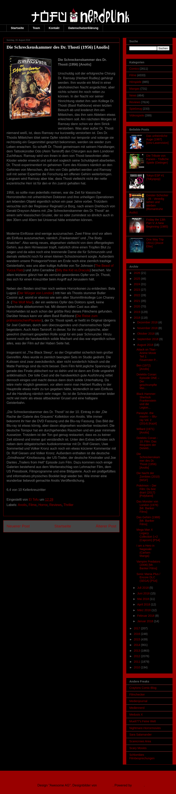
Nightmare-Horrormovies (145, 728)
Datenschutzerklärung (83, 28)
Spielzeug (135, 108)
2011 (137, 661)
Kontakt (54, 28)
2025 (137, 278)
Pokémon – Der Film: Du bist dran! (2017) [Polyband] (146, 490)
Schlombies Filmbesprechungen (142, 756)
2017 (137, 628)
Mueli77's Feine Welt (142, 721)
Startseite (17, 28)
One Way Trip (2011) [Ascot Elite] (155, 243)
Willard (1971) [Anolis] (145, 430)
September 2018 (148, 339)
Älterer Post (106, 526)
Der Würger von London (35, 293)
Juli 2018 (143, 587)
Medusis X (136, 714)
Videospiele (136, 115)
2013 (137, 650)
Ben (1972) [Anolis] (144, 367)
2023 (137, 289)
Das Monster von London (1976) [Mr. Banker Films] (147, 506)
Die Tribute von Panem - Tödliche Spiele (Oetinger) (157, 159)
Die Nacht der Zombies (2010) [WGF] (148, 476)
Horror (42, 505)
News (133, 95)
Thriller (68, 505)
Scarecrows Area (140, 741)
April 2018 (144, 604)
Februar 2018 (146, 615)
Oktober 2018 (146, 333)
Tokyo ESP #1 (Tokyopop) (155, 177)
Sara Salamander (140, 734)
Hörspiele (135, 82)
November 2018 (147, 328)
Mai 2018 (143, 599)
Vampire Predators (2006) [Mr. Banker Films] (148, 565)
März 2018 (144, 610)
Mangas (134, 88)
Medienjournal (138, 701)
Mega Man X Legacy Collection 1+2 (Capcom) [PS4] (148, 535)
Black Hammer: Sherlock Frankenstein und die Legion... (146, 400)
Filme (33, 505)
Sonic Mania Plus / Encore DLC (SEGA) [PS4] (148, 577)
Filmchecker (137, 694)
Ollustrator (105, 785)
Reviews (55, 505)
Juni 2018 (143, 593)
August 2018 (145, 344)
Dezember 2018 (147, 322)
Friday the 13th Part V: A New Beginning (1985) (157, 223)
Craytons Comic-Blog (142, 687)
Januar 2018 (145, 621)
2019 (137, 312)
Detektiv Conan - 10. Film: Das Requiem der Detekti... (147, 443)
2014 (137, 645)
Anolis (22, 505)
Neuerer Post (18, 526)
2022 (137, 295)
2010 (137, 667)
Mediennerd (136, 707)
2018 (137, 317)
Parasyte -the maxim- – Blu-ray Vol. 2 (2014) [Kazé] (147, 418)
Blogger (138, 785)
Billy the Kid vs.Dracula (73, 270)
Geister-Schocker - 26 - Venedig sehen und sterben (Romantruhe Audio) (148, 204)
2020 (137, 306)
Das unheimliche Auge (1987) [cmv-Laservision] (157, 139)
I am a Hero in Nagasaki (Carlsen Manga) (146, 550)
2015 (137, 639)
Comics (134, 68)
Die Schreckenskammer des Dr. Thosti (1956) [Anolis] (148, 460)
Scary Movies (138, 748)
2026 (137, 273)
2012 (137, 656)
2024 (137, 284)
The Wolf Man (22, 302)
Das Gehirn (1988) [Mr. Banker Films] (148, 521)
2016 (137, 633)
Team (36, 28)
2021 (137, 301)
